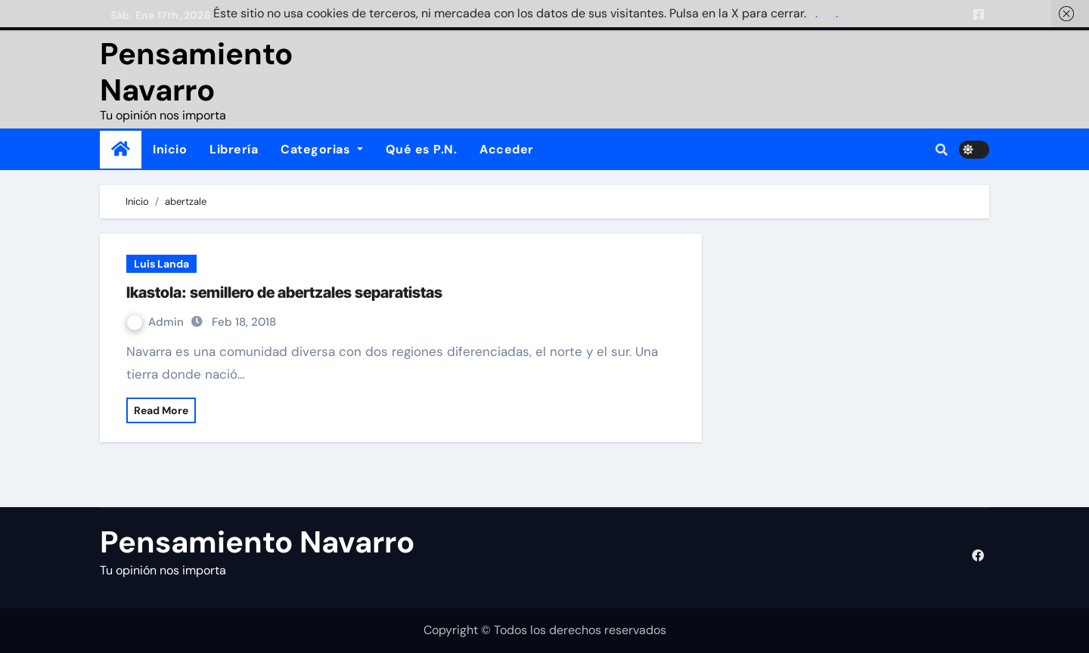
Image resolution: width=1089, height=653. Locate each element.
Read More (161, 410)
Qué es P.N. (422, 149)
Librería (233, 149)
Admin (157, 322)
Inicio (170, 149)
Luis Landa (161, 264)
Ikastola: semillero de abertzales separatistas (284, 292)
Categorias (322, 149)
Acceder (506, 149)
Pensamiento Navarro (196, 72)
